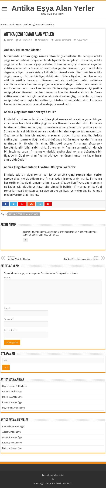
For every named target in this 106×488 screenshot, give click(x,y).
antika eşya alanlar (42, 483)
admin (10, 40)
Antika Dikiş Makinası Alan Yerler (80, 258)
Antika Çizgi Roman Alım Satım (24, 214)
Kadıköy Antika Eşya (12, 442)
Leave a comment (63, 40)
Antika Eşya (15, 24)
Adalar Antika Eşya (11, 432)
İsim (7, 308)
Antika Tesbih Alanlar (25, 258)
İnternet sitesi (11, 330)
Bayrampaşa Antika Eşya (14, 386)
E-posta (8, 319)
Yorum (7, 277)
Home (3, 24)
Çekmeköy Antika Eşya (13, 426)
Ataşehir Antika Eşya (12, 437)
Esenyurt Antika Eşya (12, 402)
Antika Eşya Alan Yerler (52, 8)
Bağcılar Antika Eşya (12, 391)
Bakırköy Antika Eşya (12, 397)
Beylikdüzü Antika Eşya (13, 407)
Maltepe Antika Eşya (12, 448)
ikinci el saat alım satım (53, 475)
